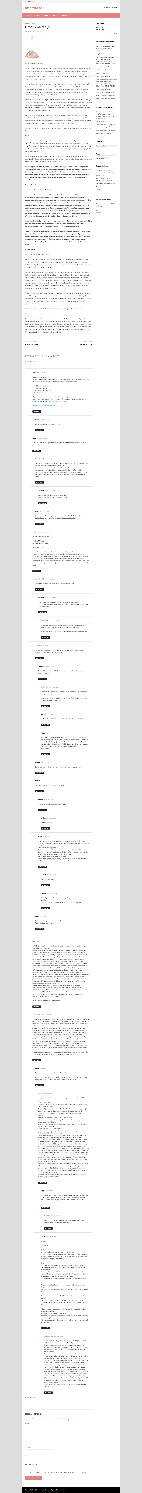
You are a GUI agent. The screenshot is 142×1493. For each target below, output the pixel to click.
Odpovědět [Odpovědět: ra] (36, 1006)
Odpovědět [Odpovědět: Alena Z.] (39, 430)
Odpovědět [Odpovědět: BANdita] (42, 679)
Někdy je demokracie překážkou (105, 130)
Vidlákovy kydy (30, 23)
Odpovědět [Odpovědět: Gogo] (39, 929)
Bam (64, 1490)
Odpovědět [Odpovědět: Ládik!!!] (36, 451)
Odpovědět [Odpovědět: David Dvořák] (39, 482)
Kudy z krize (100, 178)
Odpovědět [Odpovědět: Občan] (39, 1085)
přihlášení (107, 7)
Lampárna (64, 16)
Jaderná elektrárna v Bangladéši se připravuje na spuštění (105, 48)
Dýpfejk (54, 16)
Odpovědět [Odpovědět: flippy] (45, 754)
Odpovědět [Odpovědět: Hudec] (42, 866)
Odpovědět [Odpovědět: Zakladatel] (45, 637)
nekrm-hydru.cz (100, 29)
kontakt (114, 7)
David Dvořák (39, 459)
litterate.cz (33, 8)
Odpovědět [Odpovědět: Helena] (42, 810)
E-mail (27, 1456)
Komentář (29, 1423)
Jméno (27, 1448)
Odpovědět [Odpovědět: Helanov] (45, 908)
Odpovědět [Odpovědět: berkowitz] (36, 411)
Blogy (29, 16)
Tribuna (45, 16)
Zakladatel (44, 620)
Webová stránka (31, 1464)
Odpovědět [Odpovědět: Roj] (45, 724)
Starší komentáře (30, 361)
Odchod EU (99, 184)
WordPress (56, 1490)
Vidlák (29, 31)
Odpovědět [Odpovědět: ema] (39, 524)
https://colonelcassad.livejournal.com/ (43, 406)
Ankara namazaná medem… (104, 133)
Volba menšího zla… (105, 54)
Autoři (36, 16)
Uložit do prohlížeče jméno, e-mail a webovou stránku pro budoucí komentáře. (57, 1472)
